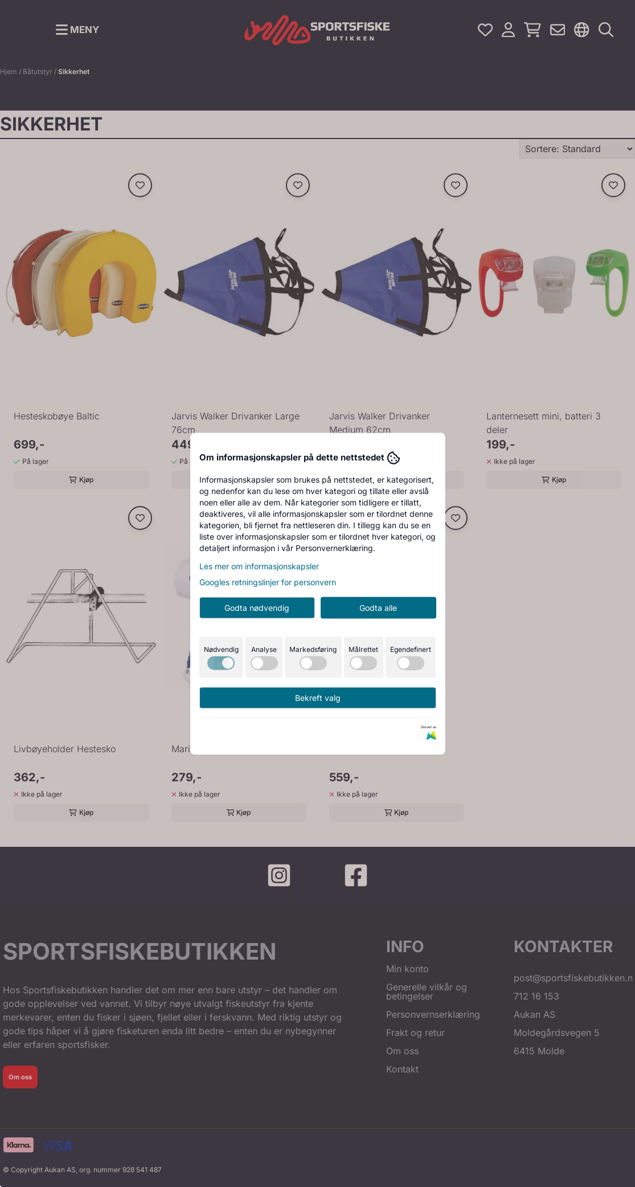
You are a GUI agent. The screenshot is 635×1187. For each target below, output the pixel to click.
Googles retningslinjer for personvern (267, 581)
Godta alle (378, 607)
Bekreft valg (318, 697)
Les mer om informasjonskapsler (259, 565)
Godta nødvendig (256, 607)
